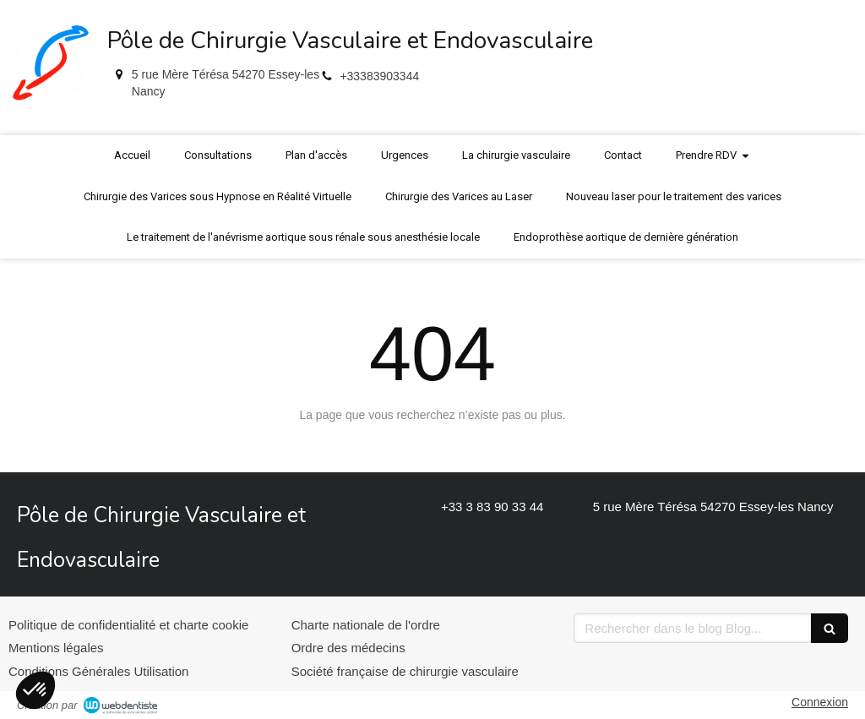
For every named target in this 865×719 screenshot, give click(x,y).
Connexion (820, 702)
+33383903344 (379, 76)
